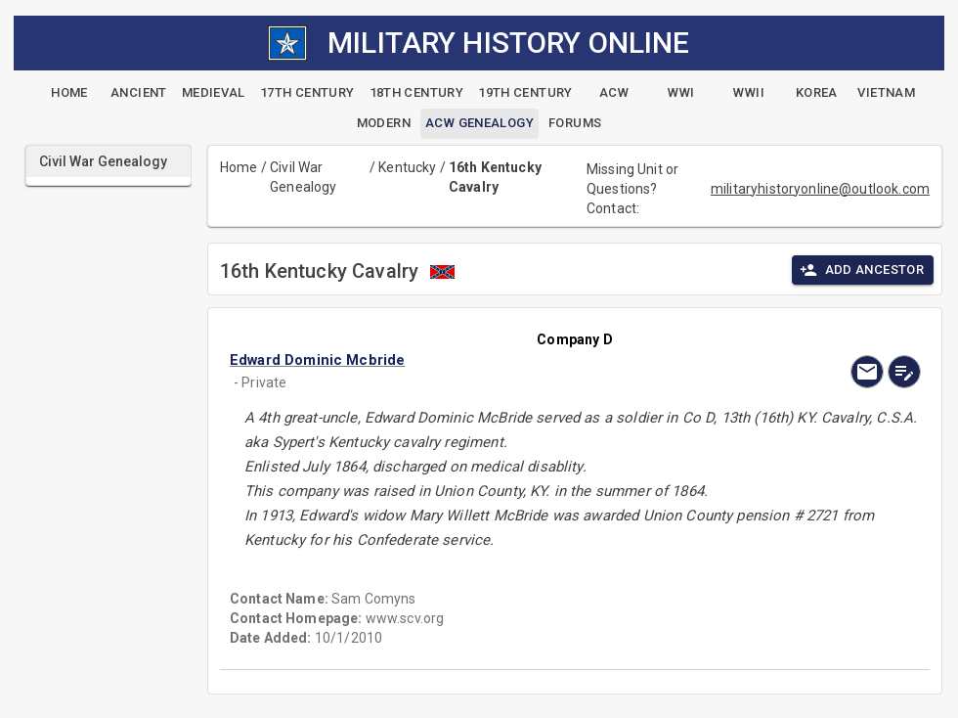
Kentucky (407, 167)
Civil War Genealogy (303, 177)
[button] (471, 360)
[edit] (904, 371)
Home (239, 167)
